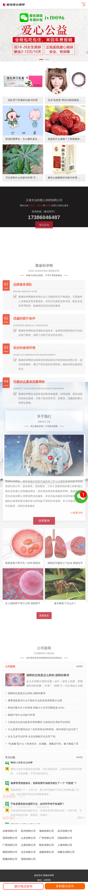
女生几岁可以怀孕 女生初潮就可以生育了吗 (31, 823)
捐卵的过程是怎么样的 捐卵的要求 (47, 762)
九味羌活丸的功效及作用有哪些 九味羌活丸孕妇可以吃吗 (39, 809)
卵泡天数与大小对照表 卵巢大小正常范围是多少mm (36, 794)
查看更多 (44, 665)
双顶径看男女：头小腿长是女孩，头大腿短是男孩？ (33, 142)
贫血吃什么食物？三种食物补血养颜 (67, 142)
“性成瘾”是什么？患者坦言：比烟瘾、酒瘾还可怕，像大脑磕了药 (43, 830)
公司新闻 (10, 753)
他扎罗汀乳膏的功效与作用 (23, 104)
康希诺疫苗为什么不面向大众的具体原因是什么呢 (35, 787)
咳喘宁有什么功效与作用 (21, 802)
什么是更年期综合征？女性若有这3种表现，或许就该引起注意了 (43, 816)
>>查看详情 (76, 566)
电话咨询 (44, 239)
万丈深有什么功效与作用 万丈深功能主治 (27, 181)
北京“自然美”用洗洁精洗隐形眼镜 (66, 104)
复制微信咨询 (65, 886)
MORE (79, 753)
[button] (41, 59)
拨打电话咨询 (23, 886)
